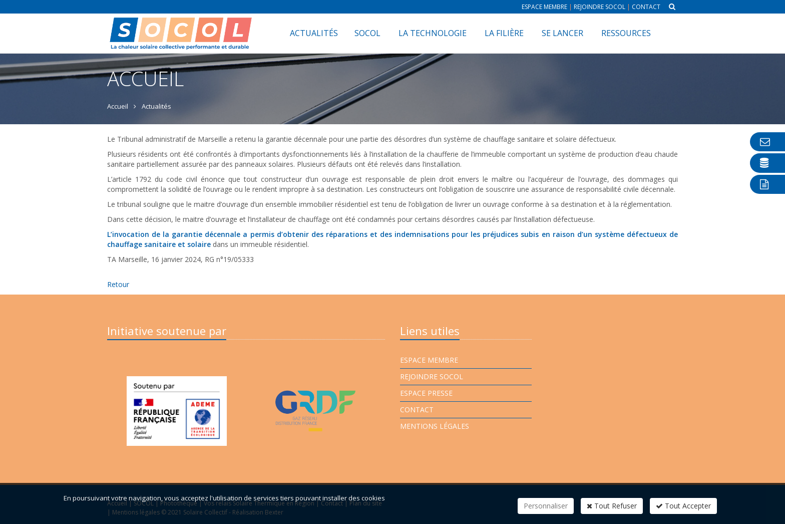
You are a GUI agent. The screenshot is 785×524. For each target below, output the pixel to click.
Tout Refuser (612, 505)
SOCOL (367, 33)
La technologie (433, 33)
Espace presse (426, 393)
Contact (646, 7)
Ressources (626, 33)
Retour (118, 284)
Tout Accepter (683, 505)
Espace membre (544, 7)
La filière (504, 33)
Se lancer (562, 33)
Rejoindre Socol (599, 7)
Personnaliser (546, 505)
